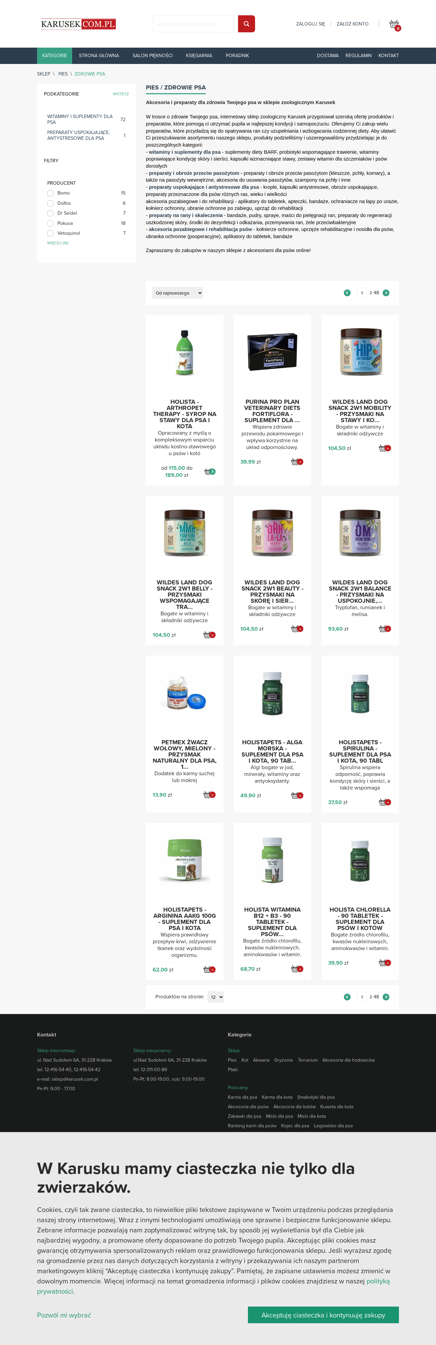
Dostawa (328, 55)
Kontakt (389, 55)
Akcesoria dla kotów (294, 1106)
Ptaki (233, 1069)
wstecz (121, 94)
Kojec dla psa (295, 1125)
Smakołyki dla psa (316, 1097)
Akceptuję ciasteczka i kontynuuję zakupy (323, 1315)
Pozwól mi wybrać (64, 1315)
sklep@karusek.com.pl (75, 1079)
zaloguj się (310, 23)
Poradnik (237, 55)
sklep (43, 73)
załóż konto (353, 23)
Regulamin (359, 55)
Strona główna (99, 55)
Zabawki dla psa (244, 1116)
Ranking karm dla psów (252, 1125)
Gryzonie (283, 1060)
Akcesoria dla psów (248, 1106)
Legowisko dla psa (333, 1125)
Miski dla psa (279, 1116)
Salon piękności (152, 55)
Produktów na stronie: (179, 997)
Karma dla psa (242, 1097)
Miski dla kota (312, 1116)
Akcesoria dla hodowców (348, 1060)
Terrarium (308, 1060)
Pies (63, 73)
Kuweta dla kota (336, 1106)
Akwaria (261, 1060)
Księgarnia (199, 55)
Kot (244, 1060)
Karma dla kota (277, 1097)
